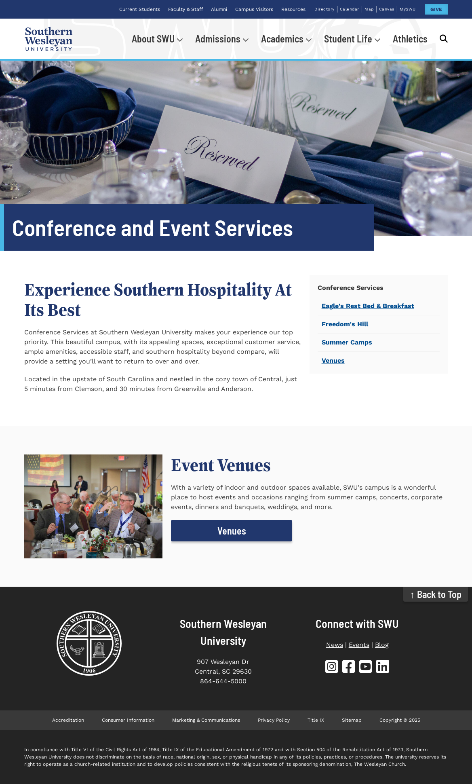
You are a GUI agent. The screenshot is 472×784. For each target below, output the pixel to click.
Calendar (349, 9)
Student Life (348, 38)
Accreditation (68, 720)
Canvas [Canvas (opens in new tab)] (386, 9)
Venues (333, 360)
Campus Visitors (254, 9)
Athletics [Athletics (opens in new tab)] (410, 38)
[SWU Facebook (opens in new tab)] (348, 668)
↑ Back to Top (435, 594)
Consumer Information (128, 720)
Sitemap (352, 720)
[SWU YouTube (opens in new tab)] (365, 668)
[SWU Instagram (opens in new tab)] (331, 668)
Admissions (217, 38)
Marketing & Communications (206, 720)
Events (359, 645)
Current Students (139, 9)
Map (369, 9)
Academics (282, 38)
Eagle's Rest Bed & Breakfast (368, 306)
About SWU (153, 38)
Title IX (316, 720)
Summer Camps (347, 342)
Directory (324, 9)
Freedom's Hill (345, 324)
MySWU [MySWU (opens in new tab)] (408, 9)
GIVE (436, 9)
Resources (293, 9)
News (334, 645)
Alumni (219, 9)
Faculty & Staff (185, 9)
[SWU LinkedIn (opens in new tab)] (382, 668)
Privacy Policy (274, 720)
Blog (382, 645)
